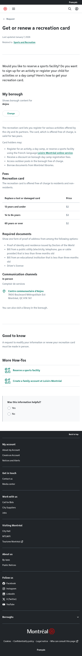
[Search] (70, 9)
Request (10, 19)
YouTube (8, 604)
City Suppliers (9, 507)
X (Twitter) (9, 599)
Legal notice (42, 641)
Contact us (7, 479)
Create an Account (11, 455)
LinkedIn (8, 593)
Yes (14, 408)
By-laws (6, 560)
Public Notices (9, 565)
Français (73, 2)
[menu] (13, 9)
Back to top (73, 434)
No (13, 414)
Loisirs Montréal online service (55, 153)
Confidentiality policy (23, 641)
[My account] (77, 9)
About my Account (11, 450)
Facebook (9, 583)
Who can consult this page (62, 641)
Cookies (7, 641)
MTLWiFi (6, 536)
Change (11, 113)
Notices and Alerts (11, 460)
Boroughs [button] (7, 617)
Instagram (9, 588)
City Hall (6, 531)
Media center (8, 484)
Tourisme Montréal (11, 541)
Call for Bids (8, 502)
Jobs (4, 513)
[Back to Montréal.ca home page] (5, 9)
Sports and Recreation (24, 42)
